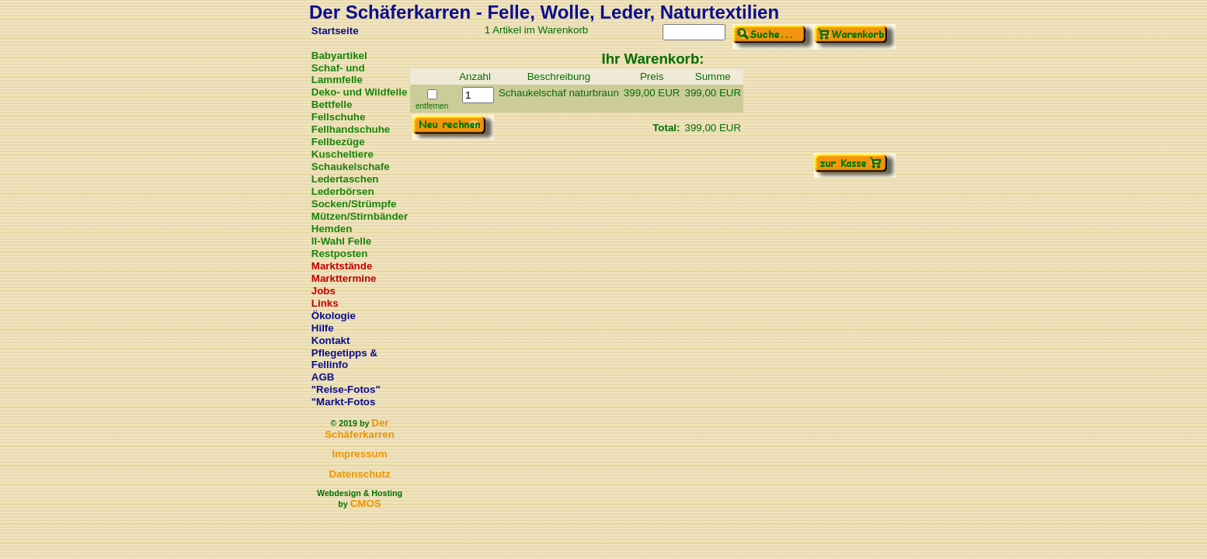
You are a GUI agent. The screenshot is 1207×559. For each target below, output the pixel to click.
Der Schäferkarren (360, 428)
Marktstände (342, 266)
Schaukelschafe (350, 166)
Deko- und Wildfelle (359, 92)
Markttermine (344, 278)
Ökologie (333, 315)
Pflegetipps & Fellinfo (344, 358)
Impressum (359, 454)
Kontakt (330, 340)
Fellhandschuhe (350, 129)
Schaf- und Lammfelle (338, 73)
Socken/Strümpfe (354, 204)
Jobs (323, 291)
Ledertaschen (345, 179)
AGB (323, 377)
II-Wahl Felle (341, 241)
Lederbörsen (342, 191)
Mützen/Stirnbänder (359, 216)
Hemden (332, 228)
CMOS (365, 503)
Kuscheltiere (342, 154)
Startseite (335, 30)
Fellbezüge (338, 142)
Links (325, 303)
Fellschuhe (338, 117)
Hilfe (322, 328)
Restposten (339, 253)
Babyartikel (339, 55)
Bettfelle (332, 104)
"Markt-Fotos (343, 402)
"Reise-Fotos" (346, 389)
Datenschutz (359, 474)
